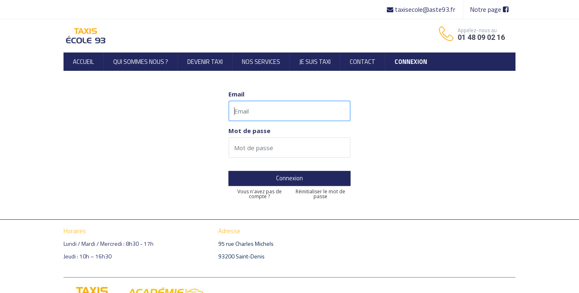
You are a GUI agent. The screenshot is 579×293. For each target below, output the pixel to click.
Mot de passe (249, 131)
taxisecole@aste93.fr (422, 9)
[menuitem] (83, 61)
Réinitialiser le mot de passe (320, 194)
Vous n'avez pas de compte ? (259, 194)
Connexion (289, 178)
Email (236, 94)
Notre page (489, 9)
